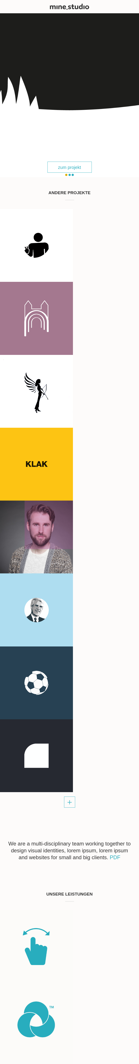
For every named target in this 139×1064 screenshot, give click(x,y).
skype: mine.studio (19, 859)
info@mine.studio (18, 854)
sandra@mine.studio (20, 848)
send (117, 921)
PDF (115, 552)
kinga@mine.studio (19, 936)
